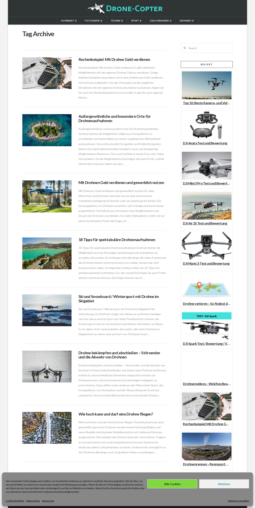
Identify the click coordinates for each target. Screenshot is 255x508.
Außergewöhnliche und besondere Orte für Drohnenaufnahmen (114, 118)
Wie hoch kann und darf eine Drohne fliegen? (115, 414)
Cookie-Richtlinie (15, 500)
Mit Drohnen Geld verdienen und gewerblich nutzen (121, 182)
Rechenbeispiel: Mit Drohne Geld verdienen (114, 59)
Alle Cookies (172, 484)
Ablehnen (224, 484)
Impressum (48, 500)
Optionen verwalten (238, 500)
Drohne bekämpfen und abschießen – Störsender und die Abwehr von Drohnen (119, 354)
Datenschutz (33, 500)
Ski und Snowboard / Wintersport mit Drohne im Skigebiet (118, 298)
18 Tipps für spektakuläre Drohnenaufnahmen (116, 239)
